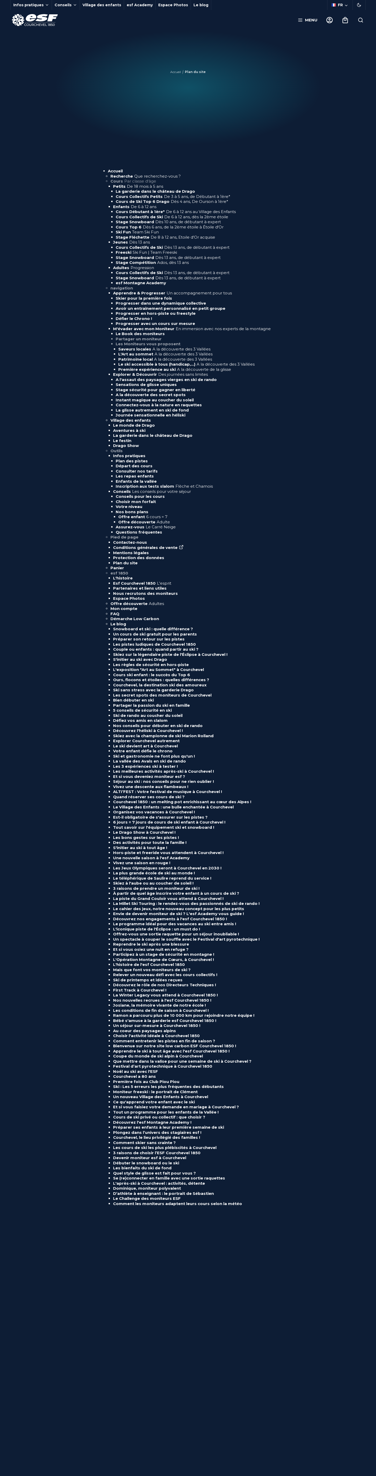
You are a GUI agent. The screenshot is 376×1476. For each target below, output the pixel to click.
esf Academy (140, 5)
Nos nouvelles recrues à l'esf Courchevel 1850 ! (162, 1000)
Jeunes (131, 242)
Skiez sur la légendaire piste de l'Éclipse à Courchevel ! (170, 654)
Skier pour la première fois (144, 298)
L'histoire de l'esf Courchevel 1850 (149, 964)
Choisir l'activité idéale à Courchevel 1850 (156, 1035)
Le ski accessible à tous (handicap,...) (186, 364)
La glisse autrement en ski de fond (152, 410)
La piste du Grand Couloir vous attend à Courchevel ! (168, 898)
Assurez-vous (146, 526)
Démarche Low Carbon (134, 618)
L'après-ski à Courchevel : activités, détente (159, 1183)
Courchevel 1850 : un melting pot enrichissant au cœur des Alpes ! (182, 801)
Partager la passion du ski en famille (151, 705)
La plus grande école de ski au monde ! (154, 872)
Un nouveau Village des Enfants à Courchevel (160, 1096)
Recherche (145, 176)
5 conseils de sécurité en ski (142, 710)
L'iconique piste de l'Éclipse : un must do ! (156, 929)
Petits (138, 186)
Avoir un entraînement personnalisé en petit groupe (170, 308)
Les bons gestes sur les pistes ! (146, 837)
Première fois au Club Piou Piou (146, 1081)
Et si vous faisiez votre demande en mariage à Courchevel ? (176, 1106)
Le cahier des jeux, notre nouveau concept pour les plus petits (178, 908)
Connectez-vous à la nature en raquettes (159, 404)
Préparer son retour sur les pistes (149, 639)
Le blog (200, 5)
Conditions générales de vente (148, 547)
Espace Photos (173, 5)
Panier (117, 567)
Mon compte (123, 608)
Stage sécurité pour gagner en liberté (155, 389)
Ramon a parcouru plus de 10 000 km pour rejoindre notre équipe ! (183, 1015)
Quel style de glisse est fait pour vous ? (154, 1173)
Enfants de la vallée (136, 481)
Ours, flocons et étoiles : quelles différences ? (161, 679)
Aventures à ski (129, 430)
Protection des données (138, 557)
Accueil (175, 72)
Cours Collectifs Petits (173, 196)
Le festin (122, 440)
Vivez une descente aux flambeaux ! (150, 786)
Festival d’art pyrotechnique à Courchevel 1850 (162, 1066)
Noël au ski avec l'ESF (135, 1071)
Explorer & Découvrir (160, 374)
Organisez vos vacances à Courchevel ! (154, 811)
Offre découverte (144, 521)
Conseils (152, 491)
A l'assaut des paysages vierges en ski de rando (166, 379)
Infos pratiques (129, 455)
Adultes (133, 267)
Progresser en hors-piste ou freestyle (156, 313)
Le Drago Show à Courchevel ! (144, 832)
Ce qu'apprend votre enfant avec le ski (154, 1101)
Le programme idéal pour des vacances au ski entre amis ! (174, 923)
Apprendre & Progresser (172, 293)
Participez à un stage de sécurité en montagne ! (163, 954)
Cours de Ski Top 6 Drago (172, 201)
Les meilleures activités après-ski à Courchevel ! (163, 771)
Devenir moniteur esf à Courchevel (149, 1157)
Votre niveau (129, 506)
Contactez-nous (130, 542)
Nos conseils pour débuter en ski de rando (158, 725)
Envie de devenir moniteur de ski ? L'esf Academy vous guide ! (178, 913)
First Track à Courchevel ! (139, 990)
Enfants (134, 206)
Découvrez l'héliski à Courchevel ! (148, 730)
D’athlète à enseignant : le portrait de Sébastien (163, 1193)
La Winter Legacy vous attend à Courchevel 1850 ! (165, 995)
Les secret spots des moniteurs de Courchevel (162, 695)
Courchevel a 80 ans (134, 1076)
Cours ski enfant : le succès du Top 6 (151, 674)
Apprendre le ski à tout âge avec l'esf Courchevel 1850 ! (171, 1051)
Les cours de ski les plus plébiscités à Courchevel (164, 1147)
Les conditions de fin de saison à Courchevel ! (161, 1010)
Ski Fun (137, 231)
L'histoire (123, 578)
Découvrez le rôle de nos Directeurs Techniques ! (164, 984)
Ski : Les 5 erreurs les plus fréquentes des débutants (168, 1086)
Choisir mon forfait (136, 501)
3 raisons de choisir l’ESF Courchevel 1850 (157, 1152)
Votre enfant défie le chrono (143, 750)
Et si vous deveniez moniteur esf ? (149, 776)
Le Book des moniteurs (140, 333)
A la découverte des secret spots (151, 394)
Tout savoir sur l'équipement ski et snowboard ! (163, 827)
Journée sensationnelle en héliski (150, 415)
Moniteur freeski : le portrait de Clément (155, 1091)
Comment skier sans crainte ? (144, 1142)
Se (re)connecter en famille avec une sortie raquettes (169, 1178)
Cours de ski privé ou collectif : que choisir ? (159, 1117)
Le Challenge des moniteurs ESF (147, 1198)
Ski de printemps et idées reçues (148, 979)
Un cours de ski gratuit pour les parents (155, 634)
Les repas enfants (135, 476)
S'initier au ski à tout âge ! (140, 847)
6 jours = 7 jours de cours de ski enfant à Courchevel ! (169, 822)
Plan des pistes (132, 460)
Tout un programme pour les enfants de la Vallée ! (166, 1112)
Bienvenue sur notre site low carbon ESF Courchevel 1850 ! (174, 1045)
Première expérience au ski (174, 369)
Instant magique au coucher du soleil (155, 399)
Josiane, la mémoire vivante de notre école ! (159, 1005)
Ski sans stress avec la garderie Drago (153, 689)
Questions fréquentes (139, 532)
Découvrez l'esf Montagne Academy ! (152, 1122)
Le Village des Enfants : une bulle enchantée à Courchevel (173, 806)
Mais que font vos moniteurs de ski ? (152, 969)
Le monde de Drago (134, 425)
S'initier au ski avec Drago (140, 659)
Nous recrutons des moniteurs (145, 593)
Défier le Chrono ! (134, 318)
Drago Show (126, 445)
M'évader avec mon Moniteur (192, 328)
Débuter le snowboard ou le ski (146, 1162)
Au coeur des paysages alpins (144, 1030)
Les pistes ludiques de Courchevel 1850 (154, 644)
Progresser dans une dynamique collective (161, 303)
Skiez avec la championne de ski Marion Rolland (163, 735)
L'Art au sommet (165, 354)
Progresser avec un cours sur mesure (155, 323)
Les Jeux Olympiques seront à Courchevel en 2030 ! (167, 868)
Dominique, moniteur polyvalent (147, 1188)
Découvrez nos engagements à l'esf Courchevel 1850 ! (170, 918)
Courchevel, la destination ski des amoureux (160, 684)
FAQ (114, 613)
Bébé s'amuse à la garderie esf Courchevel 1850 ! (164, 1020)
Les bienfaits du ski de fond (142, 1167)
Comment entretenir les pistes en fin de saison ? (164, 1040)
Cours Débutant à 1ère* (176, 211)
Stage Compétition (152, 262)
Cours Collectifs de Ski (172, 216)
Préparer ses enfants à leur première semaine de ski (168, 1127)
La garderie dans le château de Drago (155, 191)
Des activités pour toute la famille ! (149, 842)
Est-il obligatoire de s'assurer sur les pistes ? (160, 817)
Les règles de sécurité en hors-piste (151, 664)
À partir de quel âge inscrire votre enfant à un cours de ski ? (176, 893)
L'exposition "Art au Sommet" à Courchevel (158, 669)
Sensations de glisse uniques (146, 384)
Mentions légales (131, 552)
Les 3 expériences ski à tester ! (145, 766)
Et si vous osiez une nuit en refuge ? (151, 949)
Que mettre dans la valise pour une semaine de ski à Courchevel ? (182, 1061)
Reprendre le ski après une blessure (151, 944)
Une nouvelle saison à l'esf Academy (151, 857)
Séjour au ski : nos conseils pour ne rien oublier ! (163, 781)
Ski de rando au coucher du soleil (148, 715)
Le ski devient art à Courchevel (145, 745)
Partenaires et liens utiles (140, 588)
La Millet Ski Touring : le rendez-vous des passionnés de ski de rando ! (186, 903)
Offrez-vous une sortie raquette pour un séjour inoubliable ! (176, 933)
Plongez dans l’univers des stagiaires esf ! (157, 1132)
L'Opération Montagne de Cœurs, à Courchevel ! (163, 959)
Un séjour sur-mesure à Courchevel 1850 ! (156, 1025)
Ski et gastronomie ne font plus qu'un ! (154, 756)
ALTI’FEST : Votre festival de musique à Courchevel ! (167, 791)
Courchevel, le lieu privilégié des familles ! (156, 1137)
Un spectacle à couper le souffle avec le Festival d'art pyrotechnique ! (186, 939)
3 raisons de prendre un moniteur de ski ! (156, 888)
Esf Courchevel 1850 (142, 583)
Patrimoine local (165, 359)
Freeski (146, 252)
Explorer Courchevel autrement (146, 740)
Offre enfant (142, 516)
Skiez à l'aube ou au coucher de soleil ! (153, 883)
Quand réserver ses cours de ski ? (149, 796)
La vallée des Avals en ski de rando (149, 761)
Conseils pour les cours (140, 496)
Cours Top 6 (170, 227)
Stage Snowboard (168, 221)
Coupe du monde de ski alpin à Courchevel (158, 1056)
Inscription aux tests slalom (164, 486)
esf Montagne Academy (141, 282)
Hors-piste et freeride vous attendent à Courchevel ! (168, 852)
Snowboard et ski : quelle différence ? (153, 628)
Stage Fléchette (165, 237)
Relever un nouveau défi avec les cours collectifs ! (165, 974)
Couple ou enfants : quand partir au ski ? (155, 649)
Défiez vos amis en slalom (140, 720)
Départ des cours (134, 465)
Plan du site (125, 562)
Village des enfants (102, 5)
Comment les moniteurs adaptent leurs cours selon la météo (177, 1203)
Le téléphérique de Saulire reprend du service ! (162, 878)
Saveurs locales (164, 349)
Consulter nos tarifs (137, 471)
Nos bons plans (132, 511)
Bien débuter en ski (133, 700)
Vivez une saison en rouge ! (141, 862)
